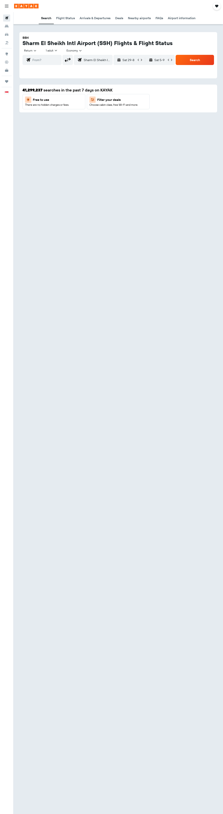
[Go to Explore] (7, 54)
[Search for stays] (7, 26)
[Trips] (7, 81)
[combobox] (74, 50)
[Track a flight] (7, 62)
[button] (6, 6)
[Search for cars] (7, 34)
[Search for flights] (7, 18)
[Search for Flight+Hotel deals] (7, 43)
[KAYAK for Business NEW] (7, 70)
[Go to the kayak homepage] (26, 6)
